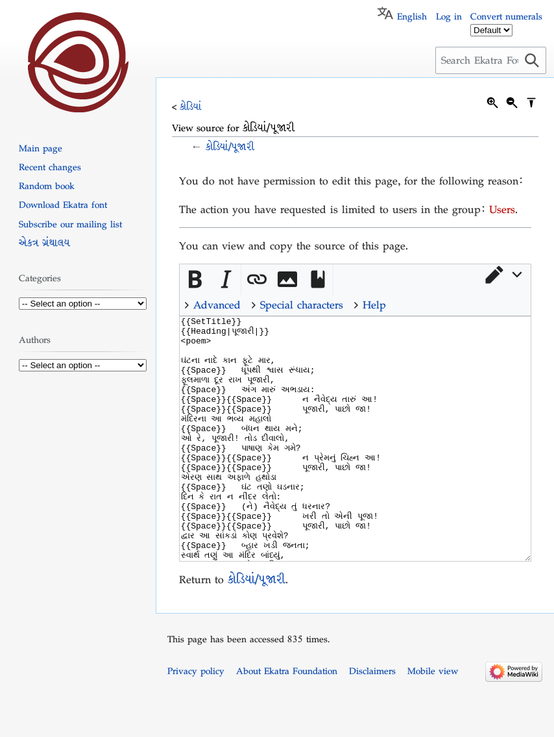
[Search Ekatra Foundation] (490, 60)
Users (502, 209)
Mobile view (432, 719)
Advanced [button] (217, 305)
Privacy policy (195, 719)
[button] (502, 274)
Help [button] (374, 305)
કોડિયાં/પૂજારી (230, 147)
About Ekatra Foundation (286, 719)
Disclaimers (372, 719)
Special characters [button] (301, 305)
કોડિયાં (191, 106)
